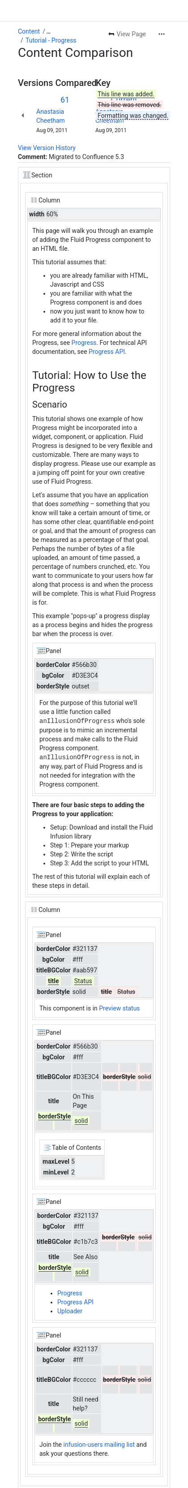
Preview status (119, 1007)
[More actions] (161, 34)
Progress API (107, 351)
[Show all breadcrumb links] (48, 31)
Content (29, 31)
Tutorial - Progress (51, 40)
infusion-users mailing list (99, 1443)
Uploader (69, 1310)
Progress (84, 342)
